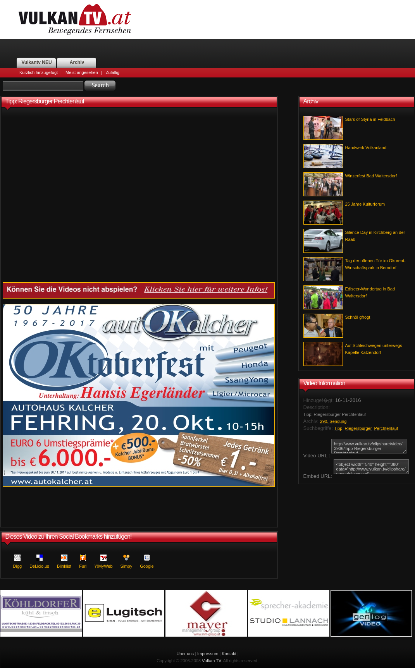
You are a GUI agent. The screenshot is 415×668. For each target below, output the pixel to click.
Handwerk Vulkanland (366, 147)
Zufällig (112, 72)
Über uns (185, 653)
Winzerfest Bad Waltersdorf (371, 175)
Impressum (207, 653)
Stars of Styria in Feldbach (370, 119)
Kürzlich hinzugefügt (38, 72)
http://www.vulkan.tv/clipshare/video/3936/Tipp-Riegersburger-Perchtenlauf (368, 446)
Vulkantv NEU (36, 62)
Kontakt (229, 653)
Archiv (77, 62)
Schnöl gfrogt (357, 317)
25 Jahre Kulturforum (365, 204)
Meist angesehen (81, 72)
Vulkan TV (211, 660)
